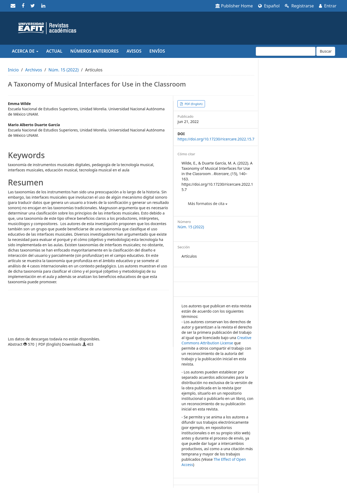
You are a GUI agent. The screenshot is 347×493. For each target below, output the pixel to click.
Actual (54, 51)
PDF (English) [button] (193, 104)
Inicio (13, 70)
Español (269, 6)
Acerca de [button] (25, 51)
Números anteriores (94, 51)
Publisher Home (234, 6)
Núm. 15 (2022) (63, 70)
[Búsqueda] (286, 51)
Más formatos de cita (207, 203)
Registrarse (299, 6)
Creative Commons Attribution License (216, 340)
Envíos (157, 51)
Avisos (133, 51)
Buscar (326, 51)
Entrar (327, 6)
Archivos (33, 70)
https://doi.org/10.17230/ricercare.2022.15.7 (215, 138)
